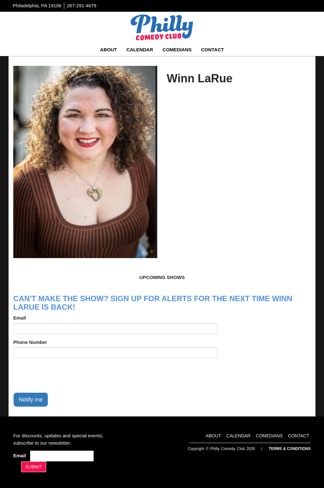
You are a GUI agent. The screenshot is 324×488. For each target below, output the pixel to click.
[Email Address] (62, 456)
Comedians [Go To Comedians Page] (177, 49)
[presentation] (61, 375)
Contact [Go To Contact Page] (212, 49)
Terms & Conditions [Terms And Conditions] (290, 449)
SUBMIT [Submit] (33, 466)
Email (19, 317)
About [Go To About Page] (108, 49)
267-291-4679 (81, 5)
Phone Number (30, 342)
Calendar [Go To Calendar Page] (140, 49)
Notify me (31, 399)
